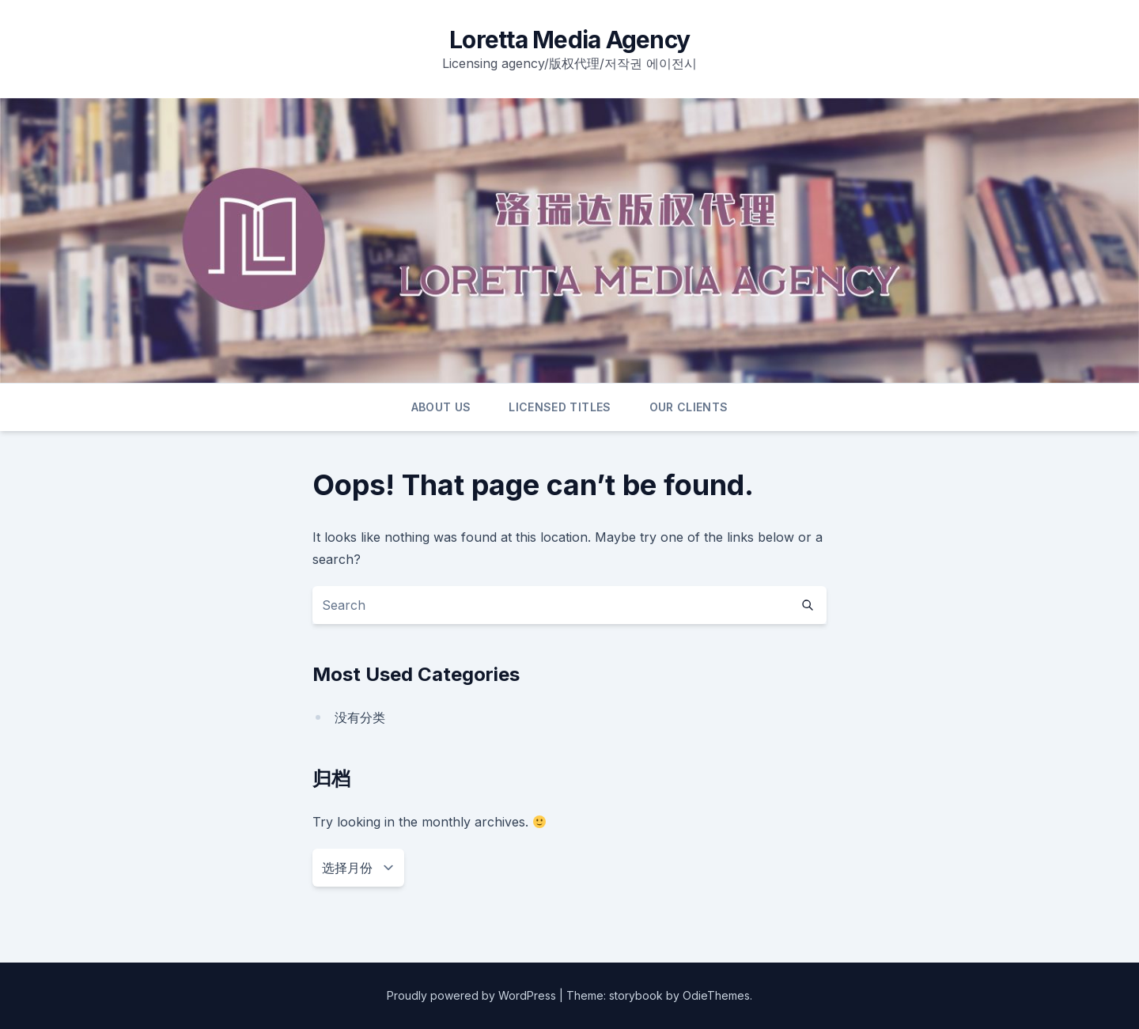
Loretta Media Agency (569, 39)
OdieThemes (716, 995)
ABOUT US (441, 407)
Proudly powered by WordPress (473, 995)
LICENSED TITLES (560, 407)
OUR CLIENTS (688, 407)
